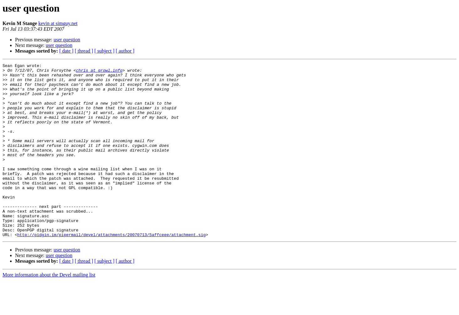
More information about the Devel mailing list (49, 309)
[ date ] (66, 51)
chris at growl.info (99, 72)
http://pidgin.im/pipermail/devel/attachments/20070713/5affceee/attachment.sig (111, 269)
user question (67, 39)
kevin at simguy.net (57, 23)
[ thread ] (84, 51)
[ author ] (125, 51)
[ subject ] (104, 51)
